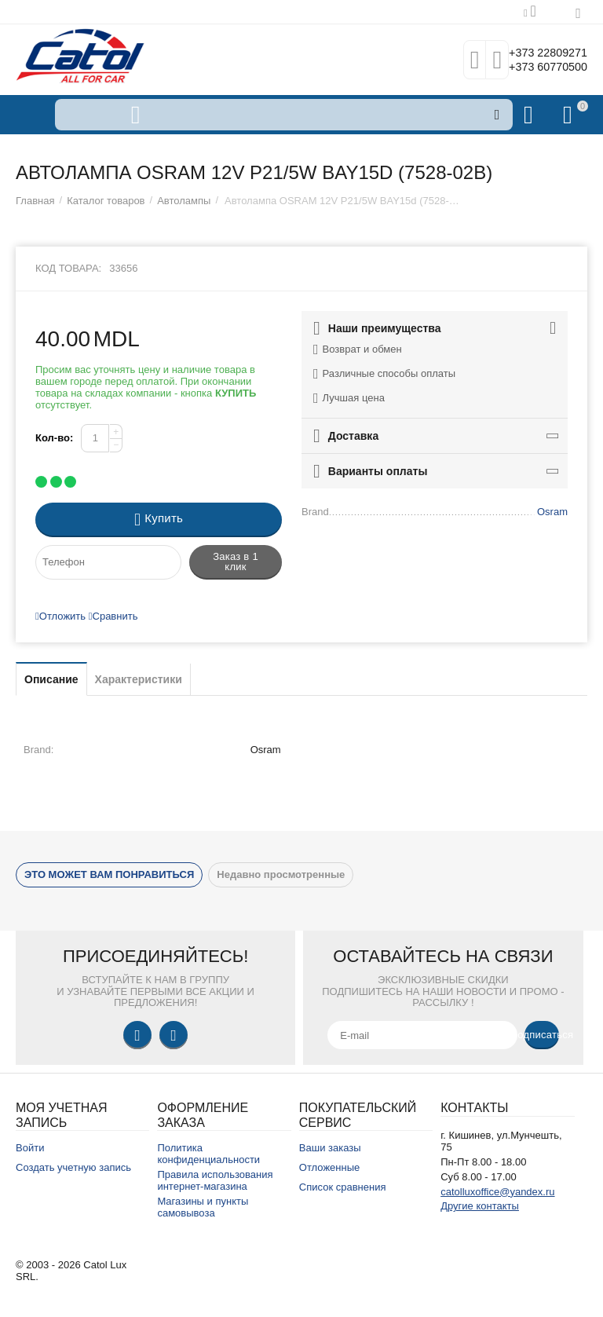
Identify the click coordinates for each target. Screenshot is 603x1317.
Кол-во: (54, 438)
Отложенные (329, 1167)
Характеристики (138, 679)
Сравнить (113, 616)
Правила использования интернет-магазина (214, 1180)
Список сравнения (342, 1187)
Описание (51, 679)
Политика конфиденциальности (208, 1153)
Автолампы (183, 201)
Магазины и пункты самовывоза (202, 1207)
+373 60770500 (537, 67)
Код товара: (68, 268)
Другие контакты (479, 1206)
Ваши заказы (330, 1148)
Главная (35, 201)
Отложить (60, 616)
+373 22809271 (537, 52)
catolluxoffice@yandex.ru (497, 1192)
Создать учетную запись (73, 1167)
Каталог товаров (105, 201)
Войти (30, 1148)
